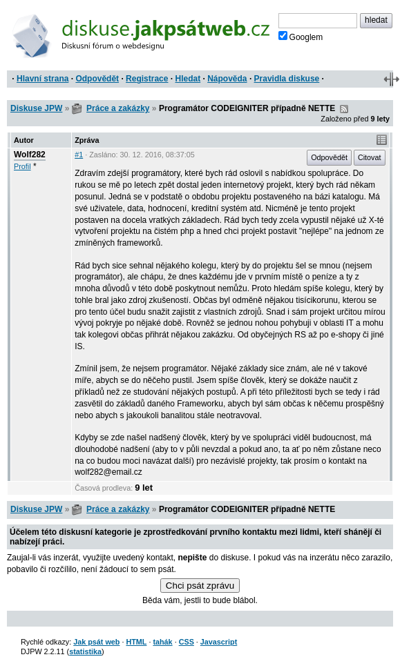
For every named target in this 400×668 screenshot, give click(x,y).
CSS (186, 642)
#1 (79, 154)
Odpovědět (97, 79)
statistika (85, 651)
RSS (344, 109)
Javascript (218, 642)
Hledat (187, 79)
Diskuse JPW (36, 108)
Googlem (300, 36)
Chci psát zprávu (200, 585)
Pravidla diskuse (287, 79)
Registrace (147, 79)
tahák (162, 642)
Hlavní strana (42, 79)
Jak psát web (96, 642)
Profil (22, 166)
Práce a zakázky (117, 108)
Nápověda (227, 79)
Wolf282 (30, 154)
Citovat (369, 157)
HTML (136, 642)
